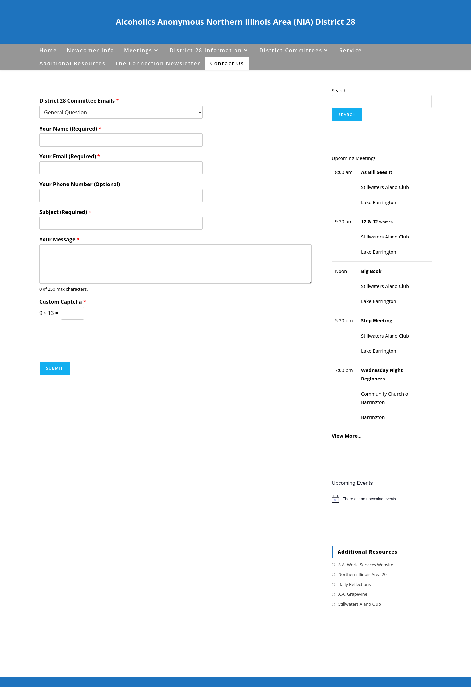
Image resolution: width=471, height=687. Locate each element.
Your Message (59, 239)
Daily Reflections (354, 584)
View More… (347, 435)
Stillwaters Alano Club (359, 604)
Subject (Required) (65, 212)
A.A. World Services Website (365, 565)
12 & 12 (369, 222)
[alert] (382, 499)
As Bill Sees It (376, 172)
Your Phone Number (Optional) (79, 184)
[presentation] (89, 350)
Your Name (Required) (70, 128)
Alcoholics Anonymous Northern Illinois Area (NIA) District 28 (235, 21)
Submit (54, 368)
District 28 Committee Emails (79, 100)
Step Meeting (376, 320)
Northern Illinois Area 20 (362, 574)
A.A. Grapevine (352, 594)
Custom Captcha (62, 301)
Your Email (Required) (69, 156)
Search (339, 90)
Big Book (371, 271)
